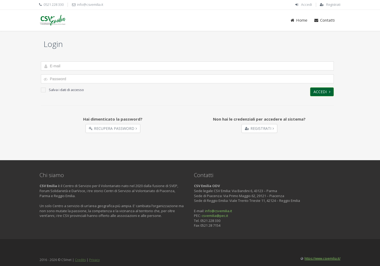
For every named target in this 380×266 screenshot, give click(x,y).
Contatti (324, 20)
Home (299, 20)
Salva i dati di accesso (62, 89)
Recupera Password (113, 128)
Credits (80, 260)
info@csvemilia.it (90, 4)
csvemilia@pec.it (215, 215)
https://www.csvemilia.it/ (322, 258)
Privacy (94, 260)
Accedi (306, 4)
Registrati (333, 4)
